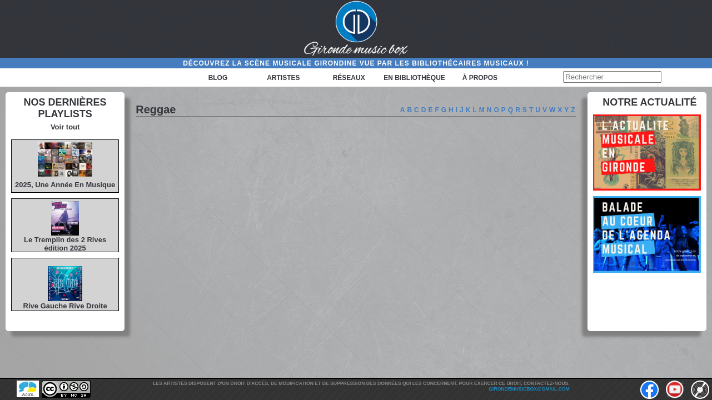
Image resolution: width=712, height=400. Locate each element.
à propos (479, 78)
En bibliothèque (414, 78)
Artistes (283, 78)
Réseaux (349, 78)
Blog (218, 78)
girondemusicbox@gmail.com (529, 389)
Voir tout (65, 127)
